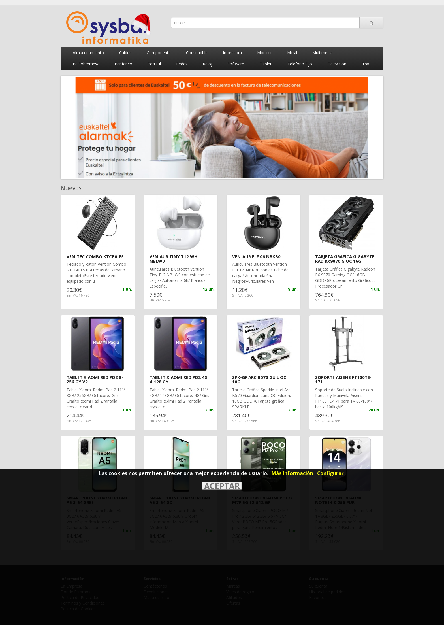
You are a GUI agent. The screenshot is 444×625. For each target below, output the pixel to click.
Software (235, 64)
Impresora (232, 52)
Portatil (154, 64)
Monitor (264, 52)
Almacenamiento (88, 52)
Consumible (197, 52)
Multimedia (322, 52)
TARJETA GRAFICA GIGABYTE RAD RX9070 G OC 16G (344, 259)
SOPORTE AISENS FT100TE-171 (343, 379)
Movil (292, 52)
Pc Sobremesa (86, 64)
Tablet (266, 64)
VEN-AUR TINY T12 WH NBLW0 (173, 259)
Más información (292, 473)
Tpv (365, 64)
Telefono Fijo (299, 64)
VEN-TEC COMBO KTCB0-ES (95, 256)
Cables (125, 52)
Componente (159, 52)
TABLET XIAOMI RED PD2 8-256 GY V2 (95, 379)
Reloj (207, 64)
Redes (181, 64)
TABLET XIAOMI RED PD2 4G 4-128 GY (179, 379)
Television (337, 64)
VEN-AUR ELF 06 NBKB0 (256, 256)
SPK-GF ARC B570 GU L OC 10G (259, 379)
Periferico (123, 64)
